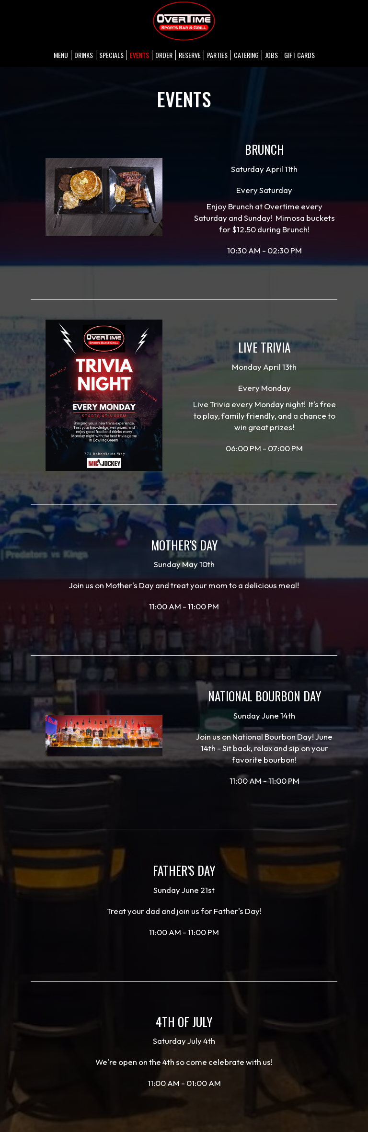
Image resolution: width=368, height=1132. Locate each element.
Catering (246, 55)
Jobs (271, 55)
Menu (61, 55)
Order (163, 55)
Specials (111, 55)
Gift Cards (299, 55)
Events (139, 55)
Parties (217, 55)
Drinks (83, 55)
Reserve (190, 55)
